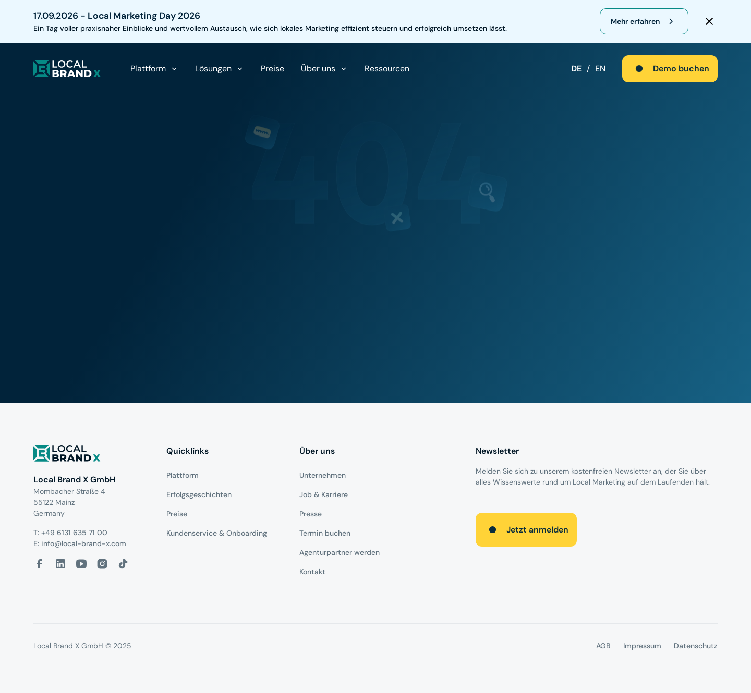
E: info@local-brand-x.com (79, 543)
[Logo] (91, 455)
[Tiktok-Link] (123, 564)
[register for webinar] (644, 21)
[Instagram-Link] (102, 564)
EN (600, 68)
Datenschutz (696, 645)
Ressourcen (387, 68)
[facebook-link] (39, 564)
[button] (154, 68)
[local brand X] (67, 68)
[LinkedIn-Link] (60, 564)
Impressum (642, 645)
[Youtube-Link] (81, 564)
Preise (272, 68)
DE (576, 68)
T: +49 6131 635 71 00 (71, 532)
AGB (603, 645)
